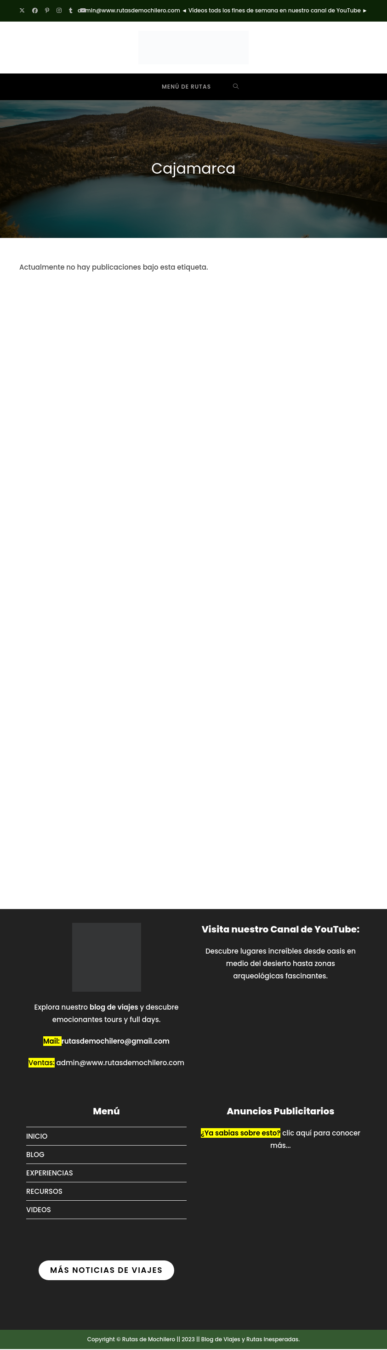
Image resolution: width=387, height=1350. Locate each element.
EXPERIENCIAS (49, 1174)
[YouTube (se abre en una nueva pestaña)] (83, 10)
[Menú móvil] (179, 87)
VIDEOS (38, 1210)
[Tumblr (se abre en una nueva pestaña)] (70, 10)
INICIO (36, 1137)
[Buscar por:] (236, 87)
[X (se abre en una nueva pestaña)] (23, 10)
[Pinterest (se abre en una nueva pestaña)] (47, 10)
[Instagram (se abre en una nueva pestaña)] (59, 10)
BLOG (35, 1155)
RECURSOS (44, 1192)
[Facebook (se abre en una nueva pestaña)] (34, 10)
